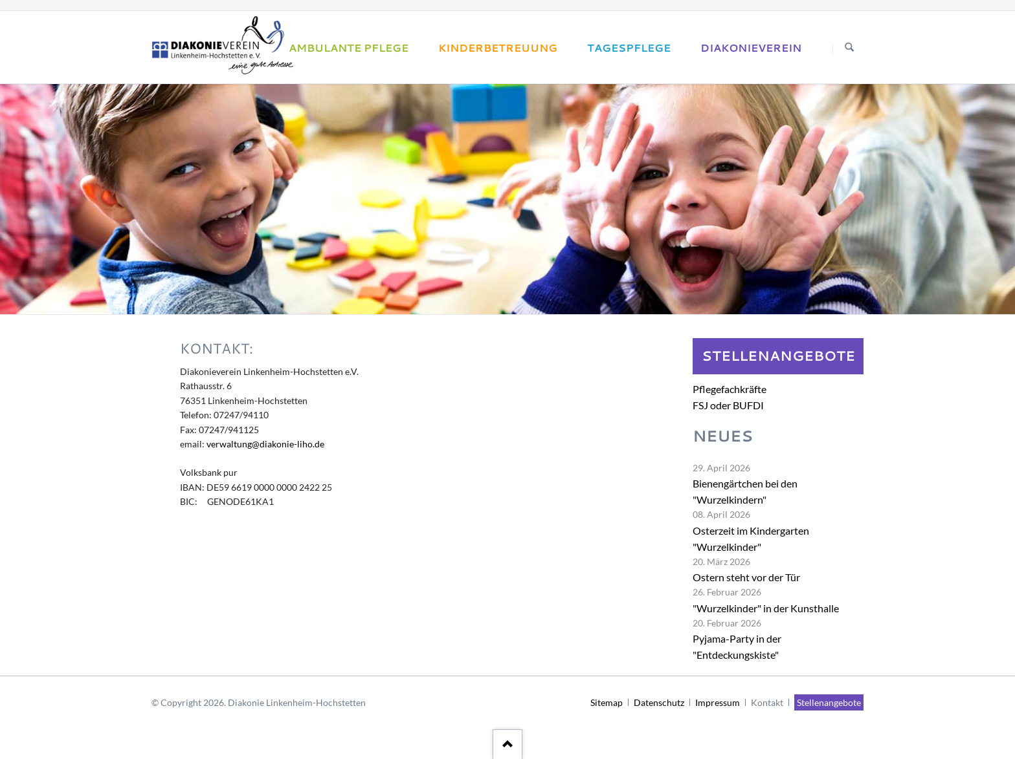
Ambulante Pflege (348, 48)
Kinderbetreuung (497, 48)
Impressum (717, 702)
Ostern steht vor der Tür (746, 577)
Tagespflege (629, 48)
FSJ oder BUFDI (728, 405)
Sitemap (606, 702)
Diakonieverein (750, 48)
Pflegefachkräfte (729, 389)
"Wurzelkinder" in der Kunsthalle (766, 608)
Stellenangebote (829, 702)
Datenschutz (659, 702)
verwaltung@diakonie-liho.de (265, 443)
